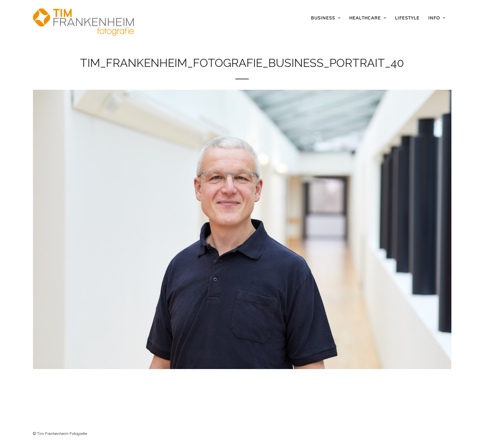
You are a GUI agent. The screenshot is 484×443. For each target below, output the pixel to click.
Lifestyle (407, 17)
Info (434, 17)
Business (323, 17)
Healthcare (365, 17)
